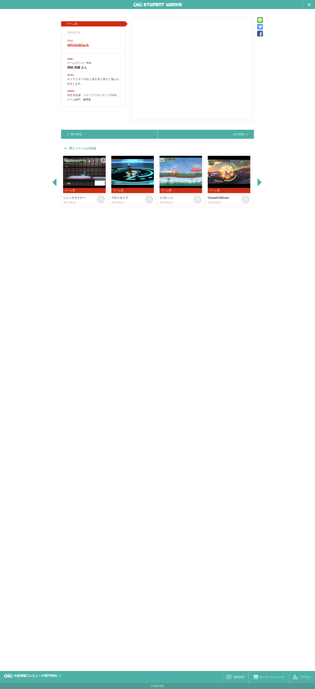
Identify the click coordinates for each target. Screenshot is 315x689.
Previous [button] (54, 182)
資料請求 (238, 677)
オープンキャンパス (272, 677)
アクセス (305, 677)
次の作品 (238, 134)
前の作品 (76, 134)
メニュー (309, 4)
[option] (84, 180)
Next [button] (260, 182)
